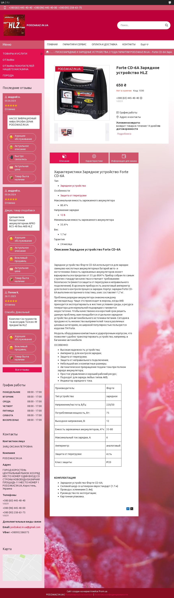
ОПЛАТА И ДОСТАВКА (104, 44)
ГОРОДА (8, 75)
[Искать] (166, 25)
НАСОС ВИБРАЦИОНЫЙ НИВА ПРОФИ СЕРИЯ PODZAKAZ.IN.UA (22, 121)
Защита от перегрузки (73, 195)
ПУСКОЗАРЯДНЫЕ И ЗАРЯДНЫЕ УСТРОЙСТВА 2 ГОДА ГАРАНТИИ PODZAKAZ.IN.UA (102, 52)
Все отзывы (22, 369)
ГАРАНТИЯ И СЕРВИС (74, 44)
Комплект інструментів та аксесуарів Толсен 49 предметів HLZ (23, 322)
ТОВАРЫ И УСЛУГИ (15, 53)
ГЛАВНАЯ (52, 44)
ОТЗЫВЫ (8, 59)
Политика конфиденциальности (111, 594)
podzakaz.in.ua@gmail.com (25, 527)
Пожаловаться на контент (79, 594)
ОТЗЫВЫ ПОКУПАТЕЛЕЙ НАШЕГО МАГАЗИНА (18, 67)
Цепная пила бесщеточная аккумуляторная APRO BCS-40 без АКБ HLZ (22, 222)
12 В (62, 215)
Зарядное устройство (73, 185)
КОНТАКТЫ (129, 44)
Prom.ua (103, 591)
